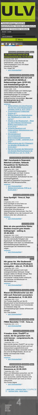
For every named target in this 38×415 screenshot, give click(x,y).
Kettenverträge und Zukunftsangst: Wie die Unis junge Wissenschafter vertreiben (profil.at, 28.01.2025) (20, 108)
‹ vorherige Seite (20, 389)
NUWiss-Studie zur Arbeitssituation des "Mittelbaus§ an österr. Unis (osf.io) (20, 117)
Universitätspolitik (15, 75)
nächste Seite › (13, 391)
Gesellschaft (22, 257)
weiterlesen (7, 104)
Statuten (7, 407)
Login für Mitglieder (7, 36)
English (9, 31)
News (32, 52)
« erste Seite (10, 389)
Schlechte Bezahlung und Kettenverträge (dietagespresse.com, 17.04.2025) (20, 130)
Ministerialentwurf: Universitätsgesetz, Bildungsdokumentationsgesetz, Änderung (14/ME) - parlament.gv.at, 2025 (20, 137)
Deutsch (4, 31)
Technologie (20, 52)
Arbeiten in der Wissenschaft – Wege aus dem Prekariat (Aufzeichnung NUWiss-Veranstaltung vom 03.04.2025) (21, 123)
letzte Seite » (23, 391)
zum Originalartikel (15, 70)
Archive (7, 408)
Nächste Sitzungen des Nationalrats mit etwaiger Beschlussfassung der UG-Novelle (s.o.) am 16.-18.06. (20, 151)
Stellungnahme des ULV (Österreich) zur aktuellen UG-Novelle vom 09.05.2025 (20, 145)
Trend (27, 52)
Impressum (8, 405)
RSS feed (7, 410)
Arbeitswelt (12, 52)
